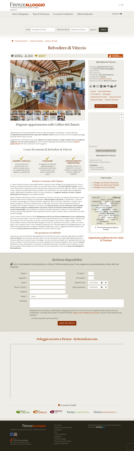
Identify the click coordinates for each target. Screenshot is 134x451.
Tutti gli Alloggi (60, 439)
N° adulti (81, 273)
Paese (24, 296)
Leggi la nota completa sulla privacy (86, 313)
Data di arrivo (80, 282)
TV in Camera (95, 94)
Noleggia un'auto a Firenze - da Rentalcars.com (67, 339)
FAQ (55, 432)
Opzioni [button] (93, 30)
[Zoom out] (121, 117)
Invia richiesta (67, 323)
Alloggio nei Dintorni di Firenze (106, 185)
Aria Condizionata (104, 91)
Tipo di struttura (63, 29)
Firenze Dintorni (21, 41)
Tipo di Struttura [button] (41, 14)
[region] (106, 130)
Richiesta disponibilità (106, 106)
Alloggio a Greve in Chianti (104, 187)
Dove (28, 29)
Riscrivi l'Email (20, 287)
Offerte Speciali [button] (84, 14)
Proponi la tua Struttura (63, 427)
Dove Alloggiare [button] (20, 14)
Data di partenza (78, 287)
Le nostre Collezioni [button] (63, 14)
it (122, 5)
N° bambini (80, 278)
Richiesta (23, 301)
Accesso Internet (115, 97)
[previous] (17, 84)
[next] (78, 84)
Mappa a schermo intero (105, 151)
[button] (117, 13)
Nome (24, 273)
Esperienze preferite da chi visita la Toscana (106, 239)
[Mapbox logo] (93, 146)
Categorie (57, 436)
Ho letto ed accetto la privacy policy (44, 318)
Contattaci (58, 430)
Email (24, 282)
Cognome (22, 278)
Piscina (93, 91)
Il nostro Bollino (60, 434)
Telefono (23, 292)
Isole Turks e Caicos (49, 296)
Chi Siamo (58, 425)
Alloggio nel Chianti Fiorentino (106, 183)
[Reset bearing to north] (121, 120)
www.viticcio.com (105, 79)
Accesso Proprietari (61, 443)
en (120, 5)
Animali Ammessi (111, 100)
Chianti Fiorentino (36, 41)
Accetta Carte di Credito (98, 97)
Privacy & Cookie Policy (62, 441)
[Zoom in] (121, 114)
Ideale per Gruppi (96, 100)
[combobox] (43, 29)
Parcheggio (106, 94)
